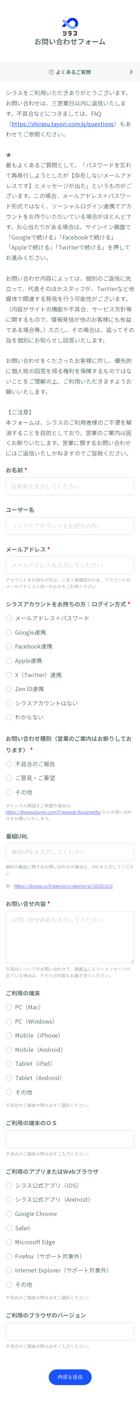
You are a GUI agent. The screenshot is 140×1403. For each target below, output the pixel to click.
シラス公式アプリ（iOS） (48, 1185)
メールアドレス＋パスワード (52, 618)
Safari (22, 1228)
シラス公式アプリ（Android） (54, 1199)
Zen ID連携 (29, 688)
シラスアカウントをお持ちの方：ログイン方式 (68, 604)
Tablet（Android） (40, 1077)
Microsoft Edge (35, 1241)
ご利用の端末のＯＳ (31, 1122)
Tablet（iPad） (35, 1063)
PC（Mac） (29, 1007)
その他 (23, 792)
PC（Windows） (36, 1021)
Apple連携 (28, 660)
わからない (29, 717)
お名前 (16, 470)
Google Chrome (36, 1213)
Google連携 (30, 632)
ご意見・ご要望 (35, 777)
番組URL (17, 836)
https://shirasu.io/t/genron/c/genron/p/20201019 (63, 886)
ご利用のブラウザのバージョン (46, 1315)
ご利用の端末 (23, 993)
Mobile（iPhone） (39, 1035)
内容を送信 (70, 1377)
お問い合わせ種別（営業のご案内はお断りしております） (69, 744)
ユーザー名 (20, 509)
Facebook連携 (33, 646)
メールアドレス (28, 549)
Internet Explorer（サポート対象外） (63, 1270)
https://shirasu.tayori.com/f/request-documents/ (53, 812)
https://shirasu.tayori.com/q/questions (62, 123)
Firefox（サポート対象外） (50, 1256)
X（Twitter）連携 (38, 674)
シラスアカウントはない (46, 703)
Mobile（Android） (40, 1049)
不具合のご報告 (35, 763)
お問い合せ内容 (28, 903)
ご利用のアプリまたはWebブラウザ (52, 1171)
